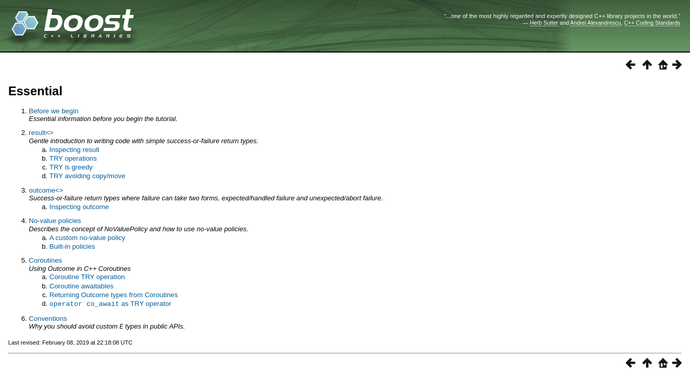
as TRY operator (110, 303)
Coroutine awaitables (81, 286)
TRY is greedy (71, 167)
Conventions (48, 318)
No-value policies (55, 221)
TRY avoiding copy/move (87, 176)
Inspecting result (74, 149)
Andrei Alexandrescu (595, 23)
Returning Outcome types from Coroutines (113, 295)
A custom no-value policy (87, 238)
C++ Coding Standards (652, 23)
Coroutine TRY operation (87, 277)
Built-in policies (72, 246)
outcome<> (46, 190)
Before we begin (53, 111)
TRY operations (73, 158)
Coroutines (45, 260)
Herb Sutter (544, 23)
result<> (41, 132)
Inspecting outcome (79, 207)
